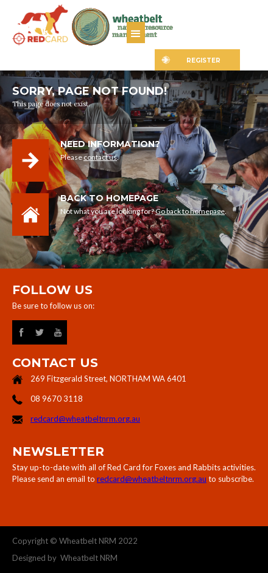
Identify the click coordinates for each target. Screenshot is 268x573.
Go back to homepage (190, 211)
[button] (136, 32)
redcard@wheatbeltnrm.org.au (85, 419)
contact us (100, 157)
